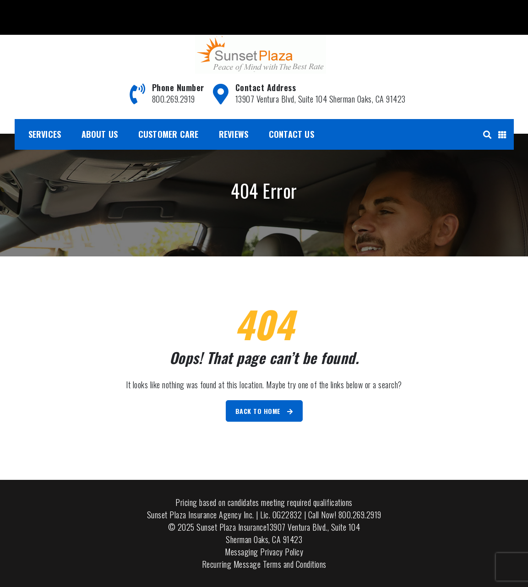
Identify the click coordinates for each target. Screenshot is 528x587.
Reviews (233, 134)
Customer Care (168, 134)
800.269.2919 (37, 10)
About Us (100, 134)
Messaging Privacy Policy (264, 552)
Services (44, 134)
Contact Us (291, 134)
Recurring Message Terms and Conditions (264, 564)
